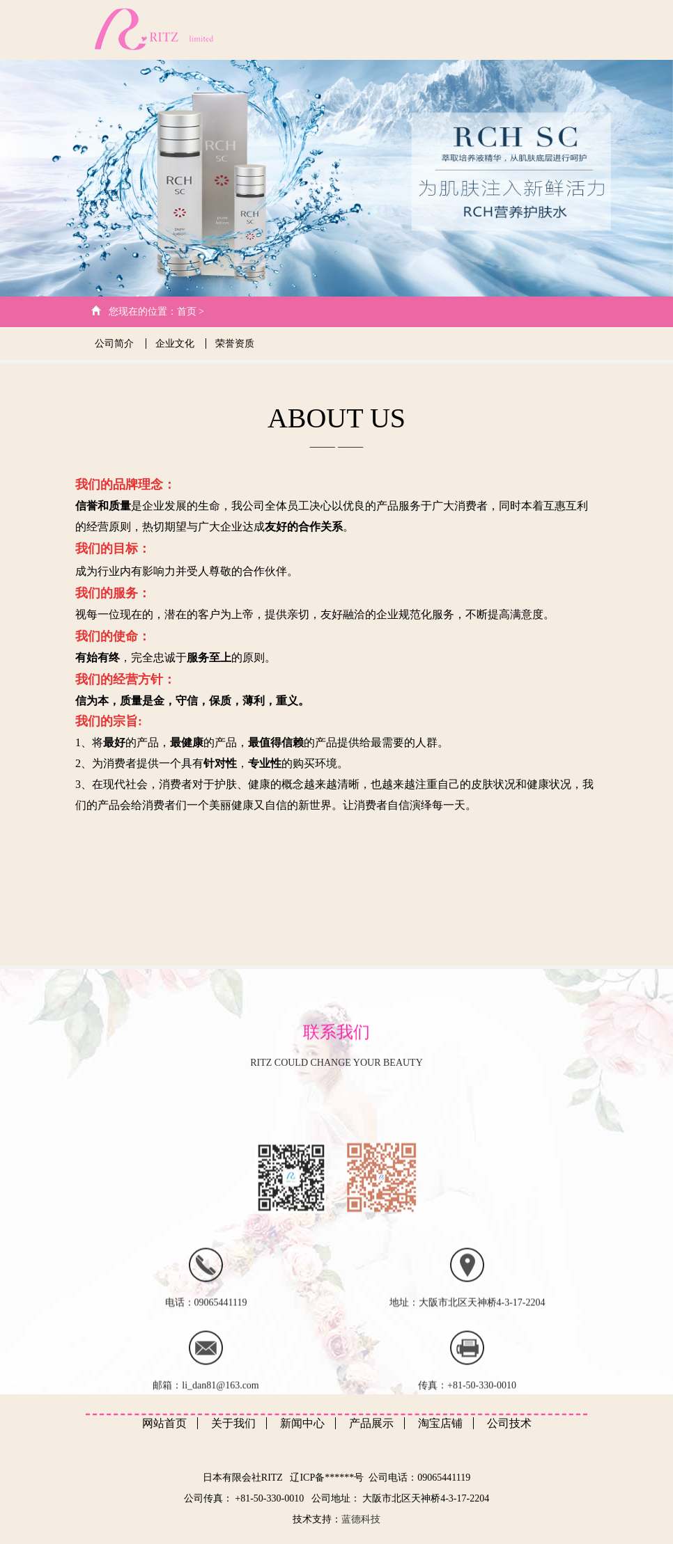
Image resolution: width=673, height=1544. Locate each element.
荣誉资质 (234, 343)
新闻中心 (415, 29)
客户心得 (515, 29)
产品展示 (465, 29)
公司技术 (363, 29)
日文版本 (565, 29)
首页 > (190, 311)
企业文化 (176, 343)
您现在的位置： (143, 311)
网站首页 (260, 29)
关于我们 (310, 29)
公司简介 (116, 343)
